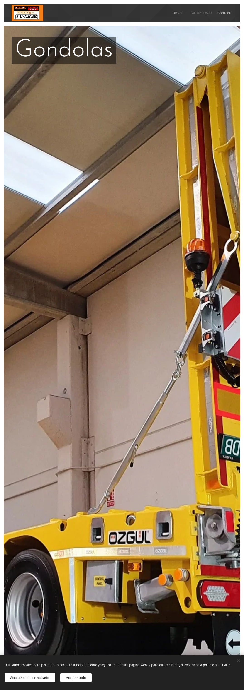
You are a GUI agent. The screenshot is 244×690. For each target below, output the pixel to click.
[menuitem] (176, 13)
